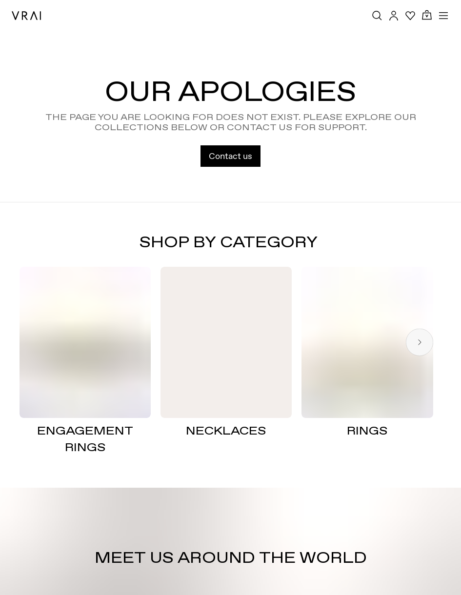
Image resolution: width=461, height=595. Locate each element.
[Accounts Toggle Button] (394, 15)
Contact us (230, 156)
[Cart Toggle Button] (427, 15)
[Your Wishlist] (410, 15)
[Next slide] (419, 343)
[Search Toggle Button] (377, 15)
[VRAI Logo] (26, 15)
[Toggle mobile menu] (443, 15)
